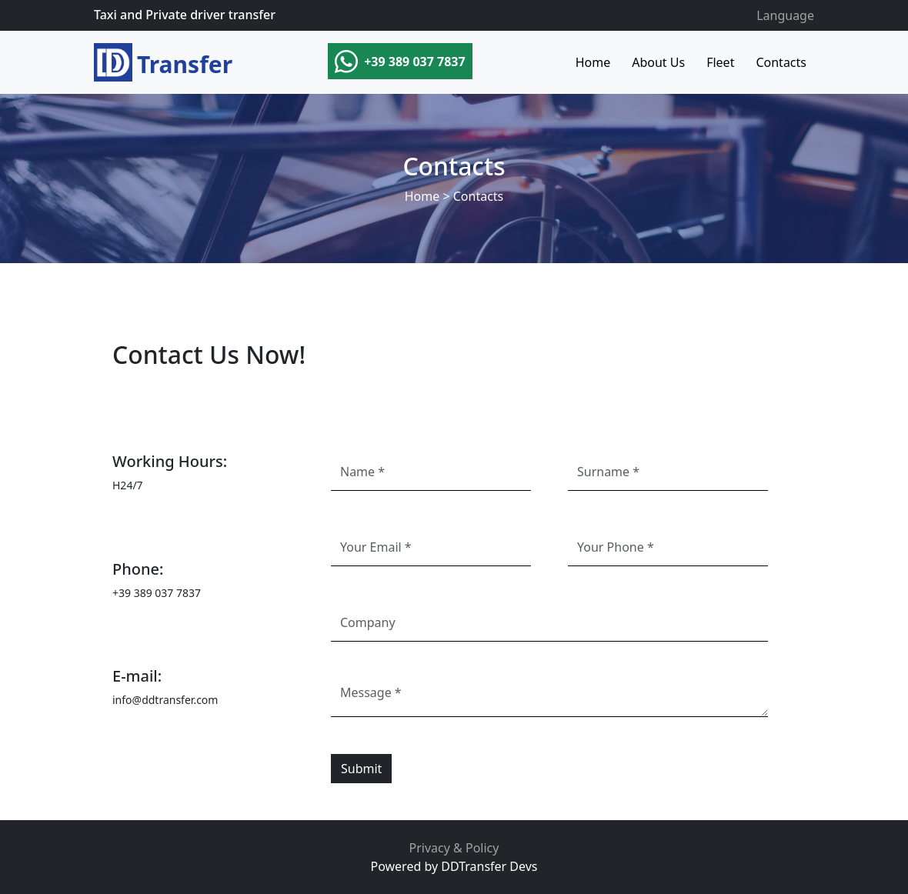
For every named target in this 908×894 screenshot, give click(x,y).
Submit (361, 768)
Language (785, 15)
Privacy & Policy (454, 847)
